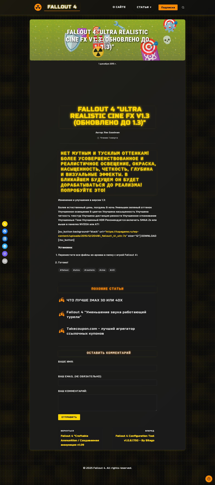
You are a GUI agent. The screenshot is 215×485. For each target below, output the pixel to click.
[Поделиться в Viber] (5, 253)
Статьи (142, 7)
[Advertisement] (107, 85)
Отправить (69, 417)
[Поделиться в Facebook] (5, 231)
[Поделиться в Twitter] (5, 224)
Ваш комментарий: (72, 391)
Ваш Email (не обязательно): (80, 376)
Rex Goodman (112, 132)
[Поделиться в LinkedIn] (5, 239)
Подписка (168, 7)
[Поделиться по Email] (5, 261)
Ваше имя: (65, 361)
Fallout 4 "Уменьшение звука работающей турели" (106, 314)
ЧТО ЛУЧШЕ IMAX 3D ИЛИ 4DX (95, 300)
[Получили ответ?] (208, 478)
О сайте (118, 7)
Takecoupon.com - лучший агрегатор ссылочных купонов (101, 331)
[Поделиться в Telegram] (5, 246)
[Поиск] (183, 7)
